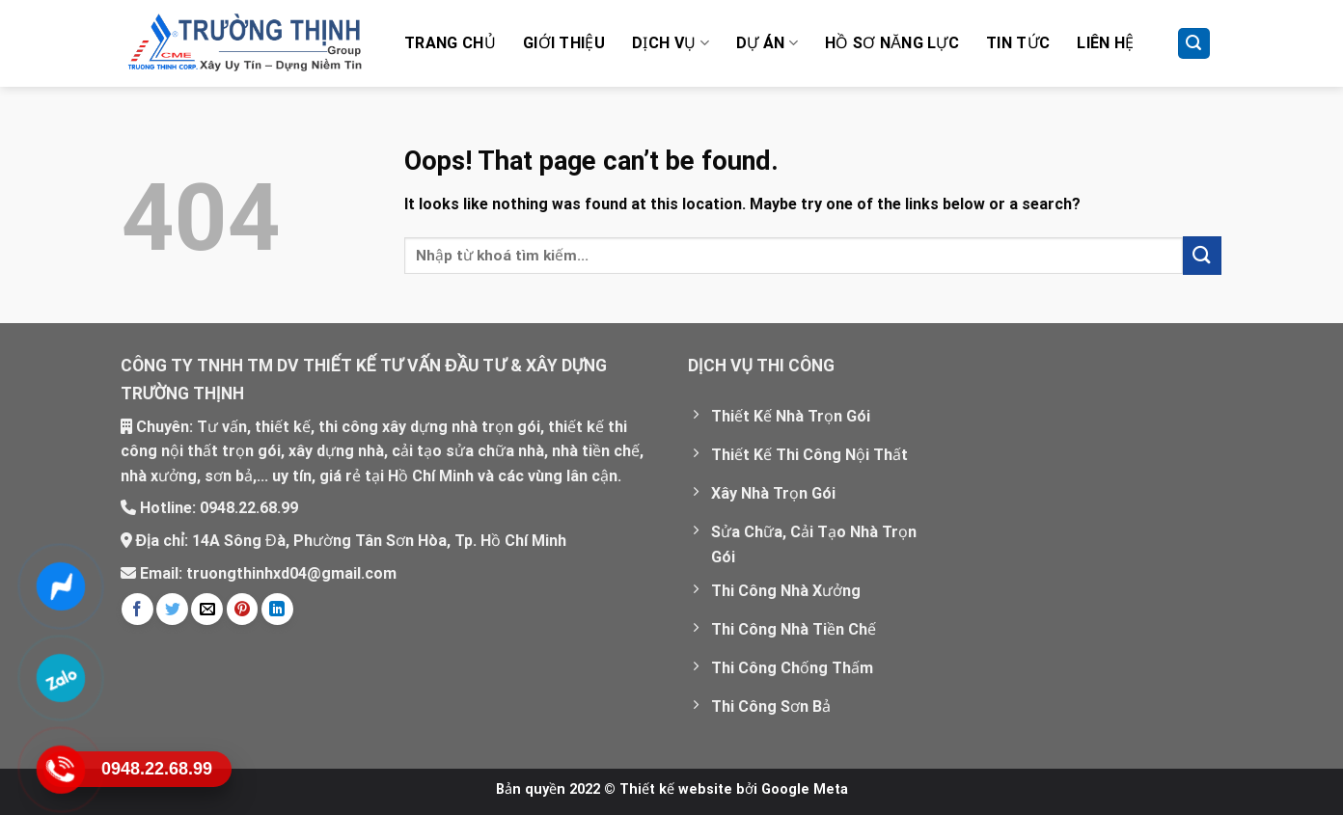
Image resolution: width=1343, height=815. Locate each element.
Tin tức (1018, 43)
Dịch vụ (670, 43)
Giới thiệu (564, 43)
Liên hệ (1105, 43)
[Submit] (1202, 255)
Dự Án (767, 43)
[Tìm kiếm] (1194, 44)
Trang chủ (450, 43)
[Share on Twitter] (172, 609)
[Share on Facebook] (137, 609)
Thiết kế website (675, 789)
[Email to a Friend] (207, 609)
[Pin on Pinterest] (243, 609)
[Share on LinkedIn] (277, 609)
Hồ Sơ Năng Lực (892, 43)
